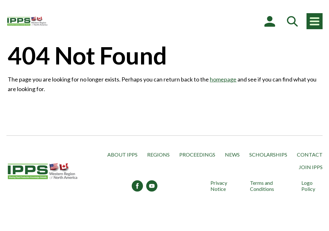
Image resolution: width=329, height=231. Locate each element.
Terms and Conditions (262, 186)
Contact (310, 154)
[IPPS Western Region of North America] (27, 21)
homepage (223, 79)
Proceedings (197, 154)
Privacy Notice (218, 186)
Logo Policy (308, 186)
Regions (158, 154)
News (232, 154)
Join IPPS (311, 167)
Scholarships (268, 154)
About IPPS (122, 154)
